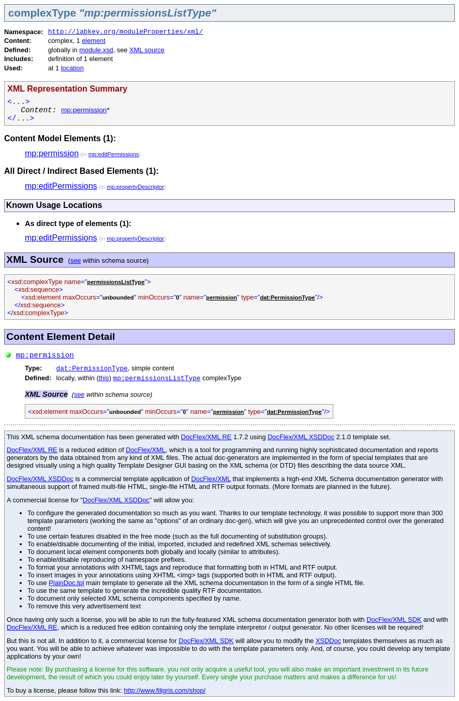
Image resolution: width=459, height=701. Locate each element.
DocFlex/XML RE (206, 437)
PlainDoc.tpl (66, 583)
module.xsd (96, 50)
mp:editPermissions (113, 154)
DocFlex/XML (146, 450)
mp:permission (84, 110)
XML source (147, 50)
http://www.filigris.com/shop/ (164, 690)
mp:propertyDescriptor (135, 187)
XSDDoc (328, 641)
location (72, 68)
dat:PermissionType (92, 368)
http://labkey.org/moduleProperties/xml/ (125, 32)
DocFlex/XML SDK (393, 619)
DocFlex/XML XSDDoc (301, 437)
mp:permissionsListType (157, 378)
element (94, 40)
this (104, 378)
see (75, 260)
